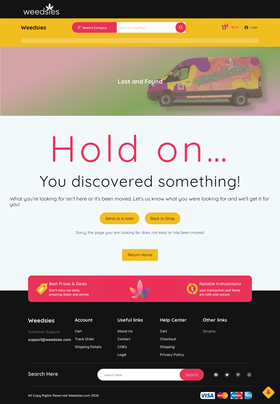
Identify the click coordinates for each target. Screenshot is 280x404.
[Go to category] (116, 27)
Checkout (168, 339)
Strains (209, 331)
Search (191, 374)
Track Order (84, 339)
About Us (125, 331)
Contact (123, 339)
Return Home (140, 254)
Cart (78, 331)
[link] (229, 27)
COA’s (122, 347)
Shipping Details (88, 347)
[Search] (180, 27)
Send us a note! (119, 218)
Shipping (167, 347)
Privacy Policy (172, 354)
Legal (121, 354)
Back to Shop (162, 218)
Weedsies (33, 27)
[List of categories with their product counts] (99, 28)
